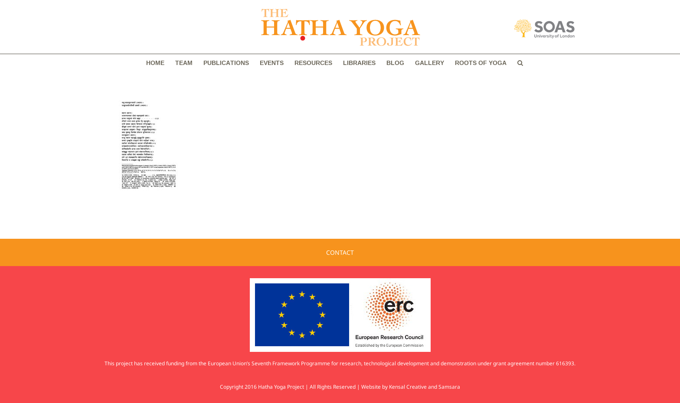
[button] (520, 63)
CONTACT (340, 252)
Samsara (449, 386)
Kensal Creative (408, 386)
